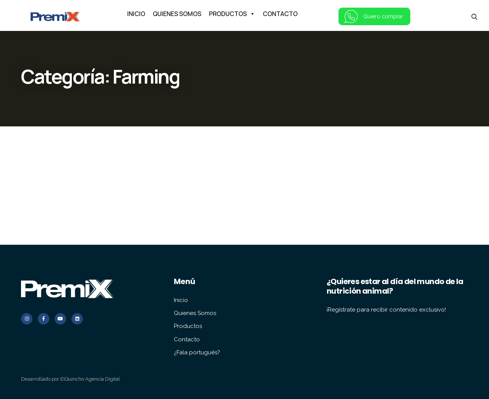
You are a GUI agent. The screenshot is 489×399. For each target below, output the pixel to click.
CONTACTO (280, 14)
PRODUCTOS (232, 13)
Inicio (181, 300)
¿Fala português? (197, 352)
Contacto (187, 339)
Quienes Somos (195, 313)
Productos (188, 326)
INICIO (136, 14)
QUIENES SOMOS (177, 14)
